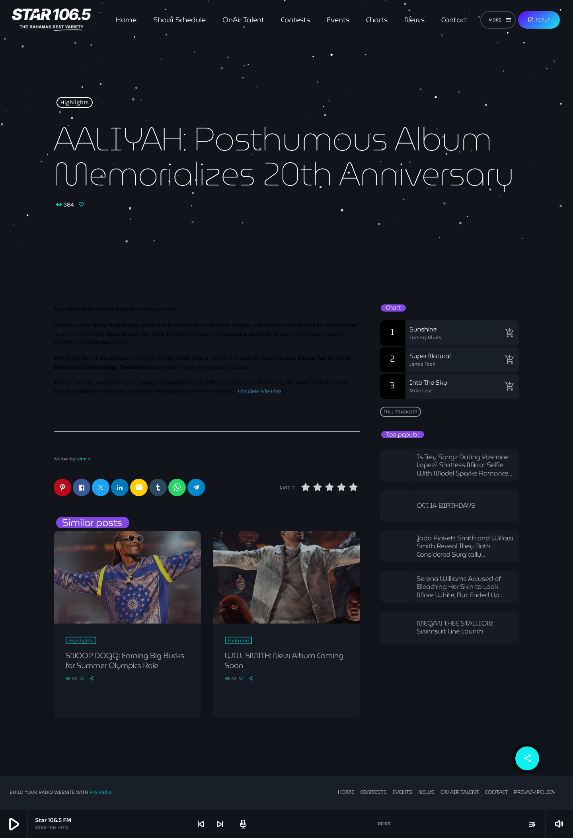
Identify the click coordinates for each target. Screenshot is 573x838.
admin (83, 459)
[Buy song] (509, 333)
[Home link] (51, 20)
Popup (539, 20)
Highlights (74, 102)
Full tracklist (400, 412)
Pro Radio (101, 793)
